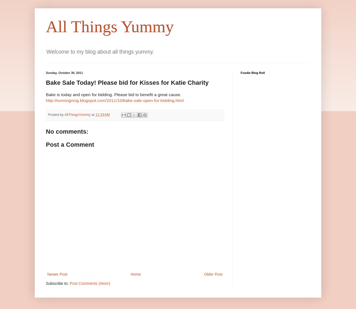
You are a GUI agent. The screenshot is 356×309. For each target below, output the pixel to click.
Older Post (213, 274)
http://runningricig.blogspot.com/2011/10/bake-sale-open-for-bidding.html (115, 100)
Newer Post (57, 274)
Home (135, 274)
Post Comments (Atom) (90, 283)
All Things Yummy (110, 27)
